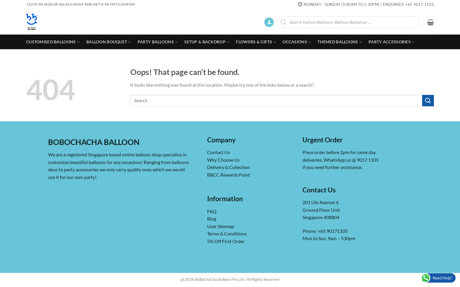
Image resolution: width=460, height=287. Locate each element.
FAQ (212, 211)
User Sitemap (220, 226)
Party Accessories (391, 42)
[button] (269, 22)
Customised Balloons (53, 42)
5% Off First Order (226, 241)
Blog (211, 218)
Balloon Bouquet (108, 42)
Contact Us (218, 152)
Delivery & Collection (228, 167)
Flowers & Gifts (256, 42)
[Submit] (428, 100)
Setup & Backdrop (206, 42)
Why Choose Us (223, 160)
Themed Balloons (339, 42)
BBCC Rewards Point (228, 174)
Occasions (297, 42)
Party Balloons (158, 42)
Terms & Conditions (227, 233)
